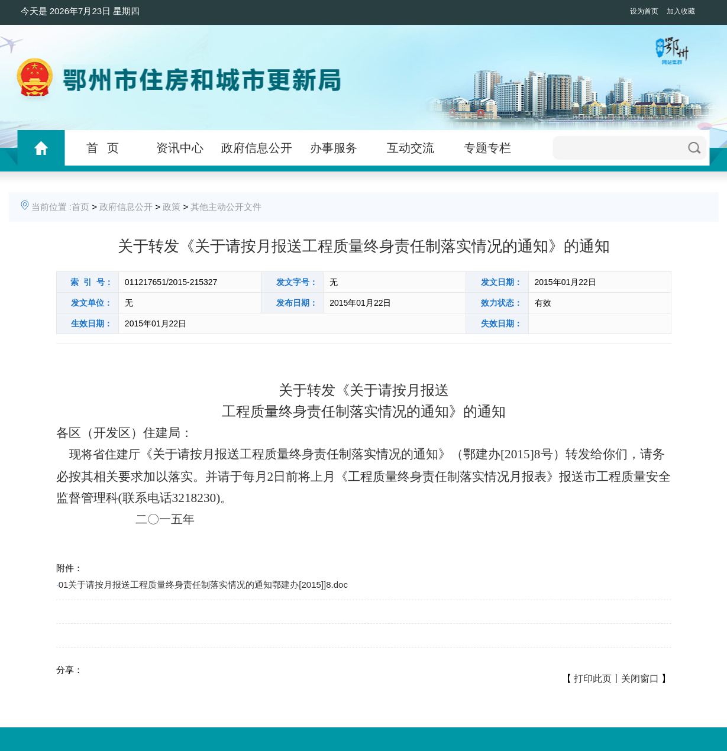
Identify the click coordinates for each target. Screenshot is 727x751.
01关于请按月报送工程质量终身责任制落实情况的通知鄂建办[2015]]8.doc (203, 585)
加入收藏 (681, 11)
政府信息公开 (256, 147)
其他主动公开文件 (225, 207)
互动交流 (410, 147)
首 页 (102, 147)
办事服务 (333, 147)
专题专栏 (487, 147)
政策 (171, 207)
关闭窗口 (640, 679)
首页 (80, 207)
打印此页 (593, 679)
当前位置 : (51, 207)
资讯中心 (179, 147)
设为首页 (644, 11)
